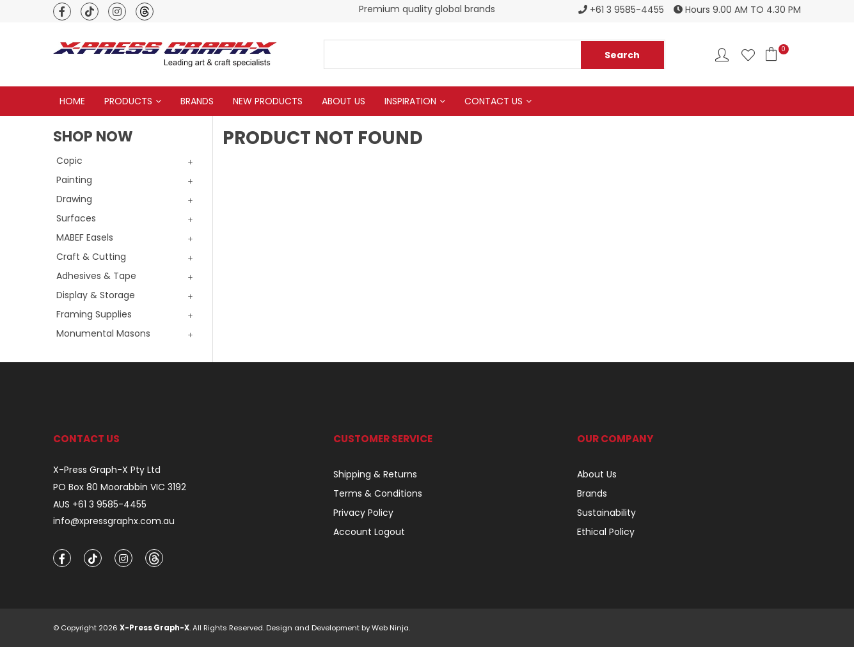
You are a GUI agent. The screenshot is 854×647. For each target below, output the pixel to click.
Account (722, 54)
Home (72, 101)
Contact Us (493, 101)
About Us (343, 101)
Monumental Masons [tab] (103, 333)
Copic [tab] (69, 160)
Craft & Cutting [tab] (91, 256)
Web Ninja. (391, 628)
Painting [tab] (74, 179)
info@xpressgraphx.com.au (114, 521)
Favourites (748, 54)
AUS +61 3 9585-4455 (99, 504)
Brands (197, 101)
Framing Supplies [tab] (94, 314)
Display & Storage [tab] (95, 295)
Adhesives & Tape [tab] (96, 275)
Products (128, 101)
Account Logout (369, 531)
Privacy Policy (363, 512)
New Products (268, 101)
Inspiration (410, 101)
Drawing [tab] (74, 199)
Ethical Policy (606, 531)
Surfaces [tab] (76, 218)
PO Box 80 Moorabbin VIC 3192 (119, 487)
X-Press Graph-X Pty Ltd (107, 470)
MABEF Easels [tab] (84, 237)
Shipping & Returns (375, 474)
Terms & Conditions (377, 493)
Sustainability (606, 512)
